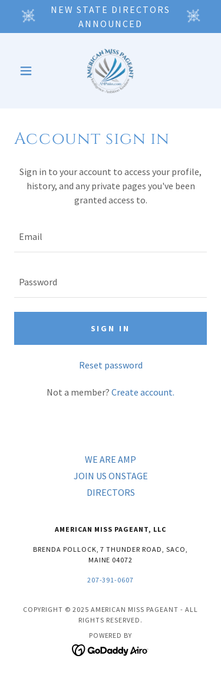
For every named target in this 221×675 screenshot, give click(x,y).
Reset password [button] (111, 365)
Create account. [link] (142, 392)
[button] (28, 71)
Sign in (111, 328)
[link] (110, 70)
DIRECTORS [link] (111, 492)
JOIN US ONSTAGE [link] (111, 476)
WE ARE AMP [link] (110, 459)
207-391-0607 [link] (110, 579)
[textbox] (110, 236)
